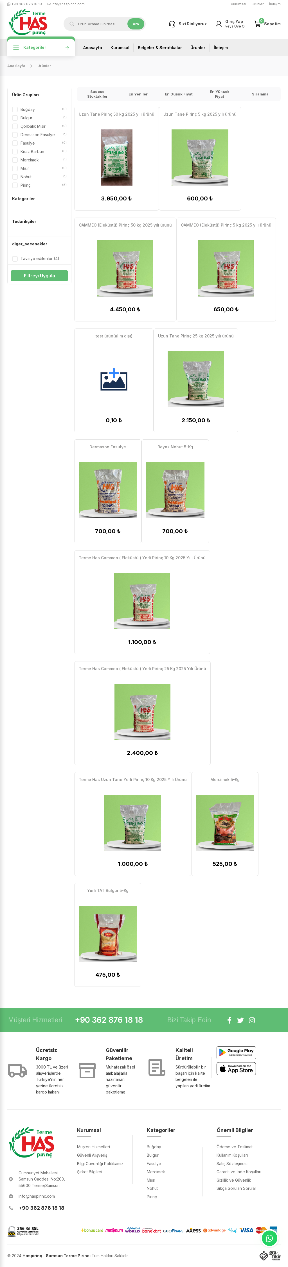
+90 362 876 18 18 (24, 4)
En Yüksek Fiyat (220, 94)
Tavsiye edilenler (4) (40, 258)
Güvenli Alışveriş (92, 1155)
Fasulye (44, 143)
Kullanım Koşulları (232, 1155)
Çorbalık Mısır (44, 126)
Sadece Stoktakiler (97, 94)
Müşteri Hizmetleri (93, 1146)
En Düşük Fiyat (179, 94)
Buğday (44, 109)
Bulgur (44, 117)
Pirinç (44, 185)
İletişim (275, 4)
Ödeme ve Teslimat (235, 1146)
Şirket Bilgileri (89, 1171)
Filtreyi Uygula (39, 275)
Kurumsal (238, 4)
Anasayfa (92, 47)
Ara (136, 24)
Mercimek (44, 160)
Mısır (44, 168)
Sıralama (260, 94)
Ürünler (258, 4)
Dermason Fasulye (44, 134)
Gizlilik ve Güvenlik (234, 1180)
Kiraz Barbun (44, 151)
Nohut (44, 176)
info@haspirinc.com (66, 4)
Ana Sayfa (16, 66)
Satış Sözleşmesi (232, 1163)
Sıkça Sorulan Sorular (236, 1188)
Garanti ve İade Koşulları (239, 1171)
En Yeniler (138, 94)
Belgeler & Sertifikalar (160, 47)
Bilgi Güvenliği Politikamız (100, 1163)
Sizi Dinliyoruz (187, 24)
